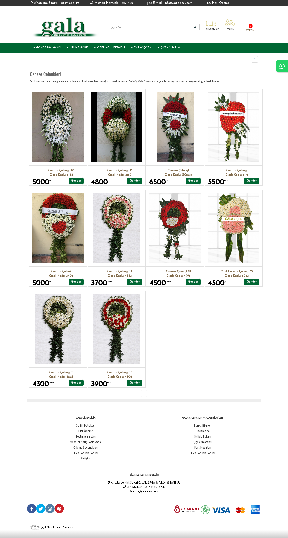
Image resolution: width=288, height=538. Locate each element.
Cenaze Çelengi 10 (119, 372)
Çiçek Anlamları (202, 442)
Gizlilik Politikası (85, 425)
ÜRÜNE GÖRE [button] (77, 47)
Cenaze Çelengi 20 (61, 170)
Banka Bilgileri (202, 425)
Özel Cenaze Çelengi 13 (237, 271)
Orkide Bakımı (202, 436)
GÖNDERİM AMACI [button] (47, 47)
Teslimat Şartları (86, 436)
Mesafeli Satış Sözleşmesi (85, 442)
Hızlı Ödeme (218, 3)
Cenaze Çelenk (61, 271)
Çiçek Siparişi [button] (168, 47)
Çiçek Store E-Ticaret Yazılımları (52, 527)
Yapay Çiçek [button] (141, 47)
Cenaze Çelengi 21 (119, 170)
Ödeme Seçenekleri (85, 447)
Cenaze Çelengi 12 (119, 271)
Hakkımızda (203, 431)
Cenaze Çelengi (178, 170)
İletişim (85, 458)
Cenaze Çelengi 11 (61, 372)
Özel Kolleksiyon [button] (109, 47)
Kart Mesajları (202, 447)
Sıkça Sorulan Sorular (85, 453)
